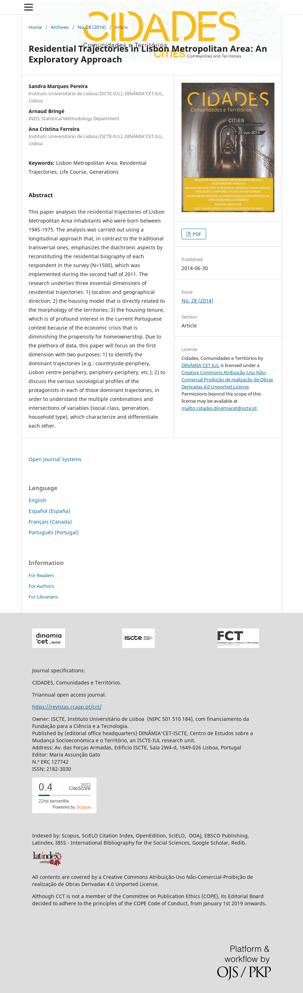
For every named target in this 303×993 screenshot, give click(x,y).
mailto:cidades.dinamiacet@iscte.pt (219, 408)
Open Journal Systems (55, 459)
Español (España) (49, 511)
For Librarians (43, 597)
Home (35, 27)
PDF (196, 234)
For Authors (41, 586)
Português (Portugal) (54, 532)
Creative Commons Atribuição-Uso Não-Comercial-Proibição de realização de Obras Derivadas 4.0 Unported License (227, 379)
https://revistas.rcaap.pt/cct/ (66, 706)
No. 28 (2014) (92, 27)
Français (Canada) (50, 521)
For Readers (41, 575)
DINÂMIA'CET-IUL (200, 365)
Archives (60, 27)
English (37, 500)
